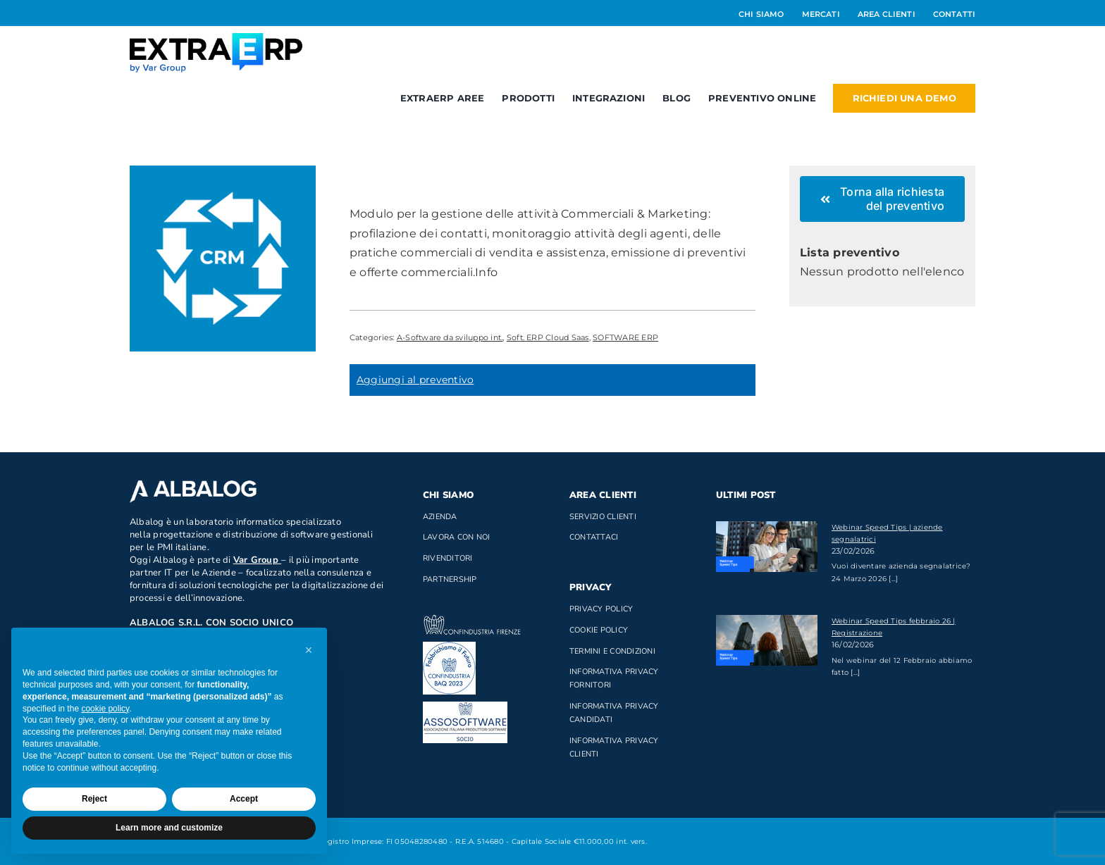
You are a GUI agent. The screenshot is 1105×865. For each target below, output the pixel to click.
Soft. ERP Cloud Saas (548, 337)
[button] (308, 650)
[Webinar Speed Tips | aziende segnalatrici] (766, 546)
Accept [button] (244, 799)
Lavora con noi (456, 537)
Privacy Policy (601, 609)
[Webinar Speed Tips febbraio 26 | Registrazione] (766, 640)
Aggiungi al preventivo (415, 379)
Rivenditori (448, 558)
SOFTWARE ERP (625, 337)
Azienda (440, 516)
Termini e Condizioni (612, 651)
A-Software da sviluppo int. (449, 337)
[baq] (449, 647)
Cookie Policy (598, 630)
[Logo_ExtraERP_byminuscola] (216, 38)
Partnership (450, 579)
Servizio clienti (602, 516)
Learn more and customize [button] (169, 828)
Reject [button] (94, 799)
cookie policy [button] (105, 709)
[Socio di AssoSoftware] (465, 707)
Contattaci (593, 537)
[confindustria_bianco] (472, 620)
